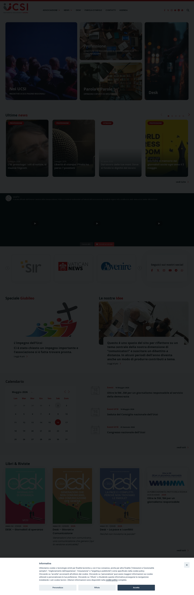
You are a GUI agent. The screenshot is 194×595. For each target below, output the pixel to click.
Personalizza (57, 587)
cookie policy (112, 580)
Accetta (136, 587)
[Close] (187, 565)
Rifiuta (97, 587)
